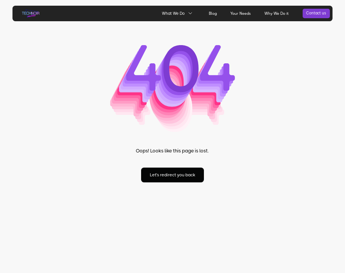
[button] (176, 13)
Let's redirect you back (172, 175)
